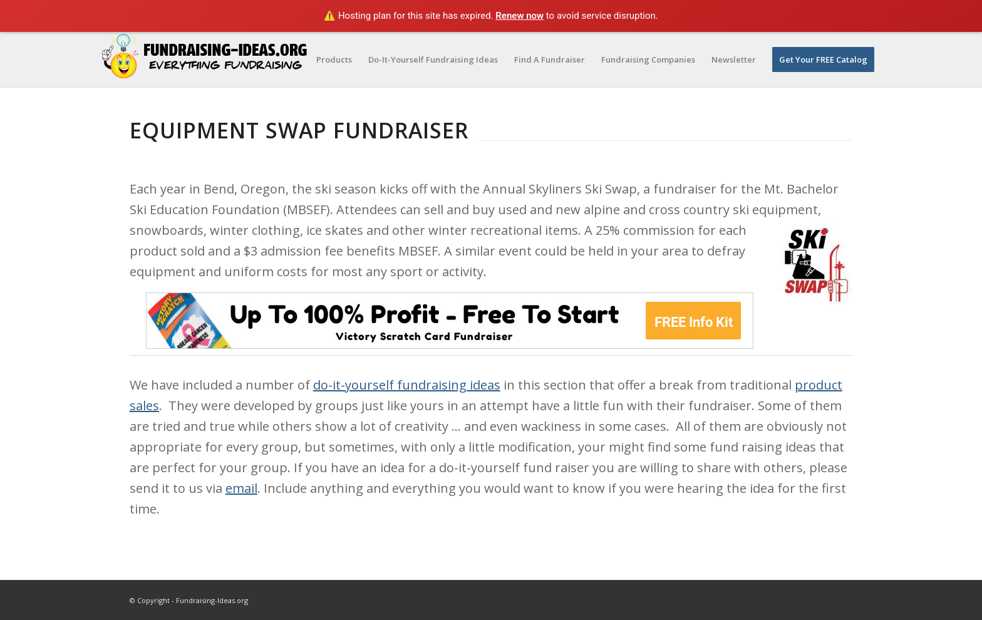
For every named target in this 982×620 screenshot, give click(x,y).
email (241, 488)
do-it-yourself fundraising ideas (406, 384)
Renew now (519, 15)
